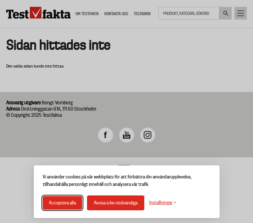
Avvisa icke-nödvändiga (115, 203)
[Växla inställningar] (162, 203)
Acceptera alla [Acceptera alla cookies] (62, 203)
